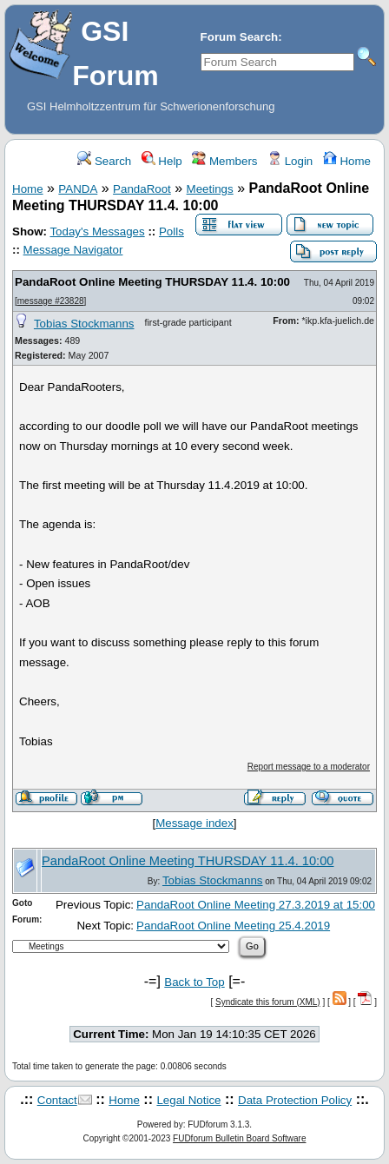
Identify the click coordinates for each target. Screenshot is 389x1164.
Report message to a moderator (308, 766)
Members (224, 161)
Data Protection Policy (295, 1100)
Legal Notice (188, 1100)
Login (290, 161)
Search (104, 161)
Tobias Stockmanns (84, 323)
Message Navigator (73, 249)
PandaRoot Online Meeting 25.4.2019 (233, 925)
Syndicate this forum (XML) (267, 1002)
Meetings (210, 188)
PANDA (77, 188)
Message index (194, 823)
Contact (57, 1100)
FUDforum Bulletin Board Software (239, 1138)
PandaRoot (142, 188)
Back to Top (194, 982)
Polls (171, 231)
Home (347, 161)
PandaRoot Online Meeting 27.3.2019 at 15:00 (255, 904)
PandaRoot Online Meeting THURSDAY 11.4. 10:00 (152, 281)
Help (162, 161)
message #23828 (50, 301)
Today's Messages (96, 231)
